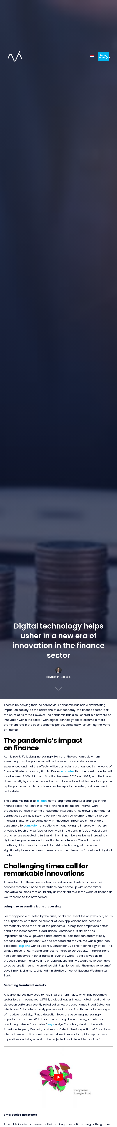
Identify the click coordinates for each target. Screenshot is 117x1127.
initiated (42, 801)
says (51, 1024)
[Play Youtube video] (58, 1077)
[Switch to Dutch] (92, 53)
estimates (67, 771)
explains (24, 946)
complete (30, 825)
